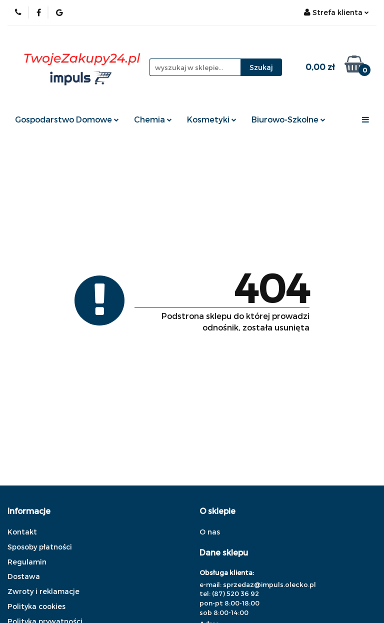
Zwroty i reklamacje (44, 591)
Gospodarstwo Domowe (67, 119)
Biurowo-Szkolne (289, 119)
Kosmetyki (211, 119)
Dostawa (24, 576)
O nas (210, 532)
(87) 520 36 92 (235, 594)
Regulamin (27, 562)
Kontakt (22, 532)
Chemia (153, 119)
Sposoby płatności (40, 546)
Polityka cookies (37, 606)
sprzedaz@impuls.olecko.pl (269, 584)
